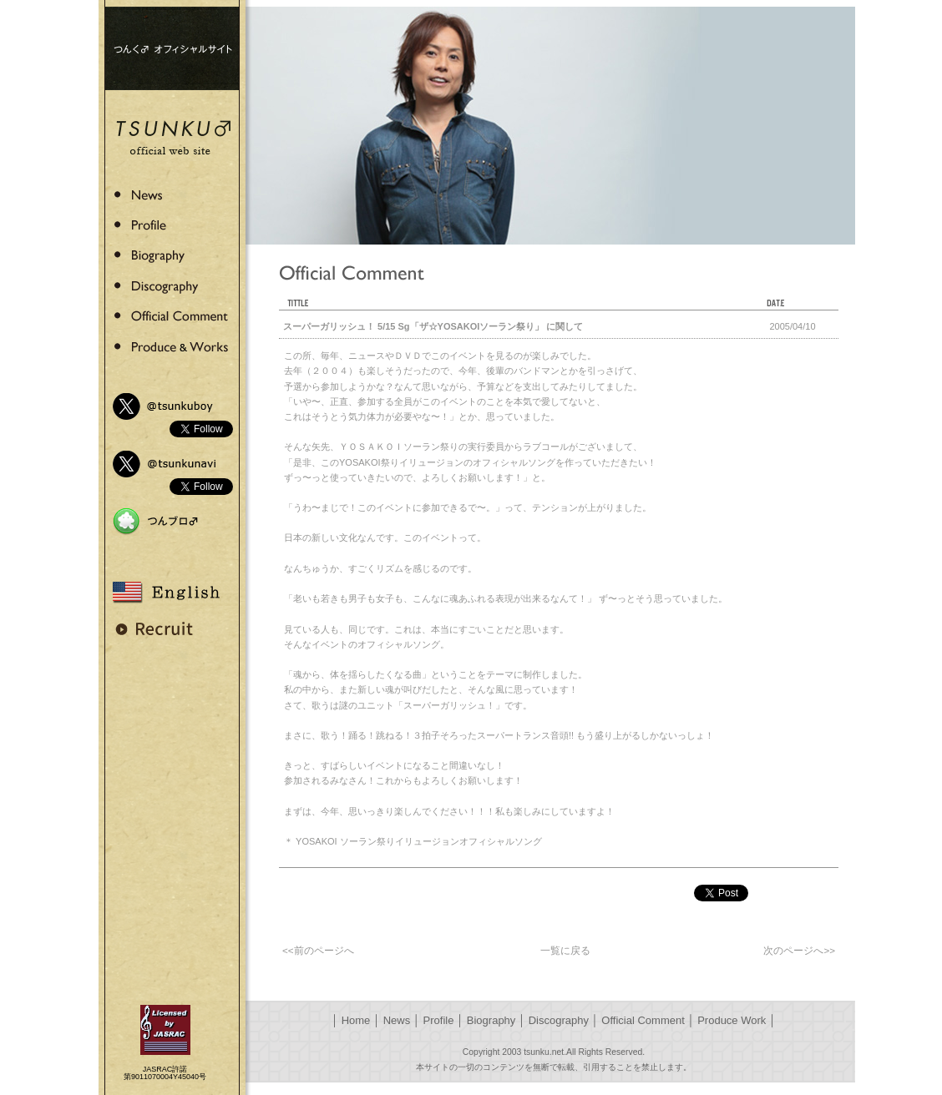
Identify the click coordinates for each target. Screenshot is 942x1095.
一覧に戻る (565, 950)
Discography (559, 1020)
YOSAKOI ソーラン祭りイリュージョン (377, 841)
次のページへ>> (799, 950)
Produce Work (731, 1020)
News (397, 1020)
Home (356, 1020)
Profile (438, 1020)
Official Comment (642, 1020)
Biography (491, 1020)
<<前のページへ (318, 950)
